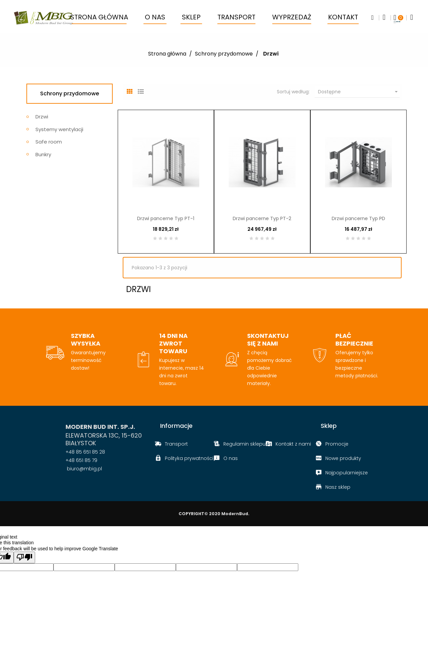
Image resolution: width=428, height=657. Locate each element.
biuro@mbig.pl (84, 469)
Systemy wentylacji (59, 129)
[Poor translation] (24, 558)
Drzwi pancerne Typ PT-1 (165, 218)
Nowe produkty (343, 459)
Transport (176, 444)
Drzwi (41, 116)
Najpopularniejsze (346, 473)
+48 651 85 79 (81, 461)
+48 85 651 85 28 (85, 452)
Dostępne (359, 92)
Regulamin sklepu (244, 444)
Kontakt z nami (293, 444)
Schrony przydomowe (69, 93)
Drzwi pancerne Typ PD (358, 218)
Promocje (336, 444)
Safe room (48, 141)
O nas (230, 459)
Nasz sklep (337, 487)
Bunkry (43, 154)
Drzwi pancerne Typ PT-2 (262, 218)
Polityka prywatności (189, 459)
